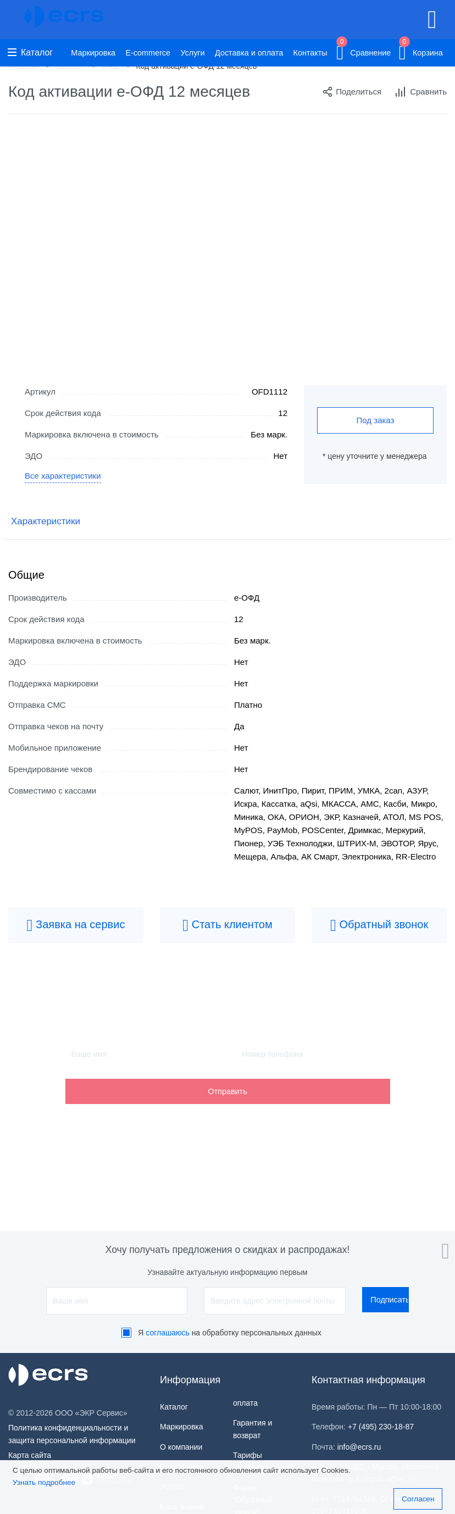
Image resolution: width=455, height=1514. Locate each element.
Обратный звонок (379, 925)
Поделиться (351, 91)
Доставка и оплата (249, 52)
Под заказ (376, 420)
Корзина (421, 51)
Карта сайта (29, 1455)
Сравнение (363, 51)
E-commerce (147, 52)
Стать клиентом (227, 925)
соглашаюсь (168, 1332)
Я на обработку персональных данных (229, 1332)
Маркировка (93, 52)
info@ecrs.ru (359, 1447)
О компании (181, 1447)
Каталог (30, 52)
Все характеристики (63, 475)
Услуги (192, 52)
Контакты (310, 52)
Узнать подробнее (44, 1482)
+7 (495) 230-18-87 (381, 1426)
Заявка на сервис (76, 925)
